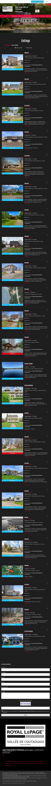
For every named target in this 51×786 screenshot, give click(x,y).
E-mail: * (2, 677)
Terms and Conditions (8, 765)
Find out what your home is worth (10, 763)
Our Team (25, 16)
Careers (38, 761)
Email (36, 8)
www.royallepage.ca (31, 763)
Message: (3, 692)
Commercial (34, 761)
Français (49, 4)
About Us (30, 16)
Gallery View (19, 47)
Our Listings (7, 45)
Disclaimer (41, 763)
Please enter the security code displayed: (25, 700)
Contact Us (42, 761)
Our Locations (36, 16)
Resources (20, 16)
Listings (9, 16)
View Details (27, 99)
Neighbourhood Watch (20, 763)
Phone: (2, 682)
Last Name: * (3, 672)
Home (5, 16)
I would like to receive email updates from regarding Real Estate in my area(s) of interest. (26, 712)
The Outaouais (14, 16)
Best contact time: (4, 687)
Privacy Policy (37, 763)
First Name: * (3, 667)
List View (29, 47)
